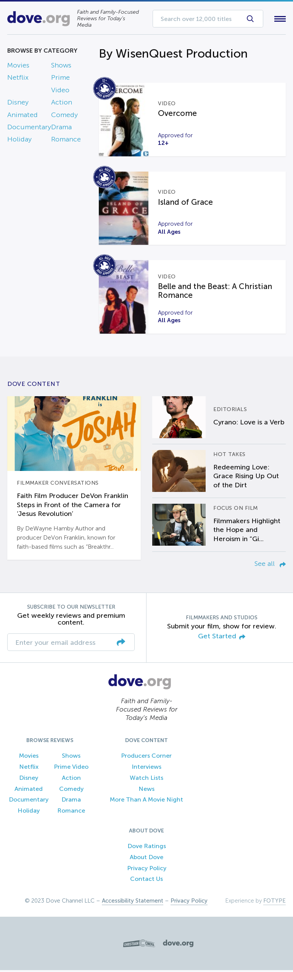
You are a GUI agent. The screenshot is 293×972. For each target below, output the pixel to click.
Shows (61, 67)
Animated (22, 116)
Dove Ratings (146, 847)
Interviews (146, 768)
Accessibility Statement (132, 903)
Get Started (221, 638)
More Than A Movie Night (146, 801)
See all (270, 565)
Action (61, 104)
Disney (18, 104)
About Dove (146, 858)
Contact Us (146, 880)
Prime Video (71, 768)
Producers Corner (146, 757)
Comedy (64, 116)
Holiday (19, 141)
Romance (66, 141)
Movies (18, 67)
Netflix (18, 79)
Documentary (29, 128)
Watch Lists (146, 779)
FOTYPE (274, 903)
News (146, 790)
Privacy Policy (146, 869)
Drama (61, 128)
